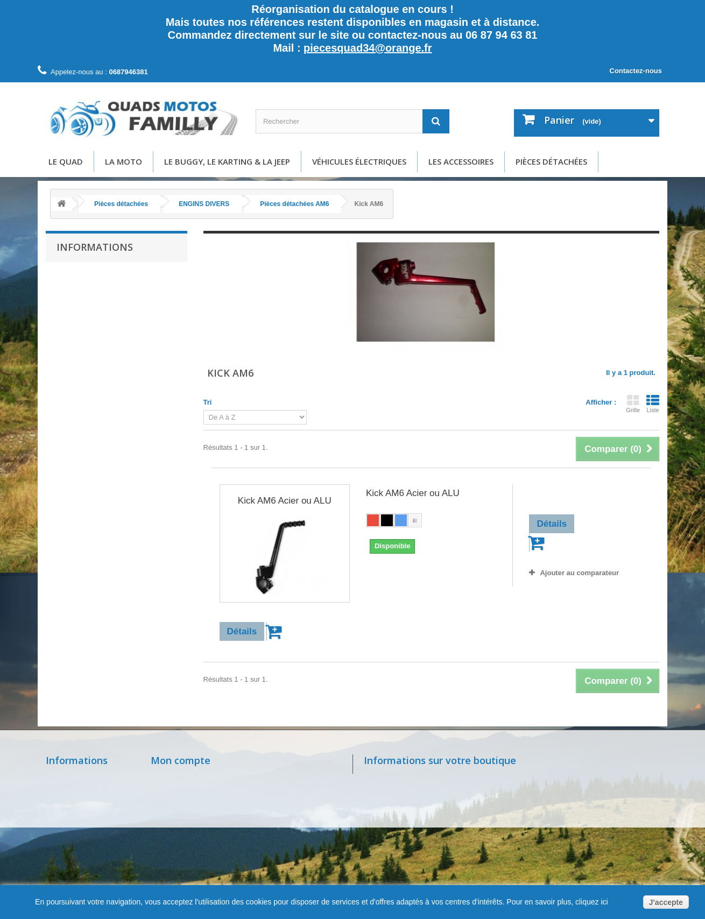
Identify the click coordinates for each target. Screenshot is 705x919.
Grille (633, 403)
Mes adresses (176, 821)
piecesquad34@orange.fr (368, 48)
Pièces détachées (551, 161)
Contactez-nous (636, 71)
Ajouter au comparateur (579, 573)
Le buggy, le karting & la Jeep (227, 161)
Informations (95, 247)
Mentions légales (91, 308)
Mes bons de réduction (191, 850)
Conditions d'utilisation (99, 324)
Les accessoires (460, 161)
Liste (652, 403)
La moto (123, 161)
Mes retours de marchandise (202, 792)
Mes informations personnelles (205, 835)
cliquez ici (590, 901)
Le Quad (65, 161)
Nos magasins (71, 777)
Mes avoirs (170, 806)
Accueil (76, 276)
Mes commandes (181, 777)
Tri (207, 402)
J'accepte (666, 902)
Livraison (79, 292)
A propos (78, 340)
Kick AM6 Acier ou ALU (285, 501)
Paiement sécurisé (93, 356)
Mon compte (180, 760)
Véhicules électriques (359, 161)
